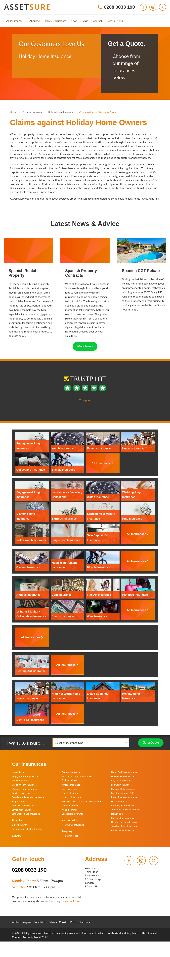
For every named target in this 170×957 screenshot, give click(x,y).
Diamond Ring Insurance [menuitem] (24, 788)
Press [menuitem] (73, 922)
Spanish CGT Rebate (141, 271)
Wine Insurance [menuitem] (70, 809)
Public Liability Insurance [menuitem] (123, 830)
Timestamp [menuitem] (85, 922)
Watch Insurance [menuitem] (20, 780)
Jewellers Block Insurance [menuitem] (124, 826)
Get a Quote (151, 742)
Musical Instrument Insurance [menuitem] (77, 776)
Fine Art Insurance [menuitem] (71, 793)
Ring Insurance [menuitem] (19, 801)
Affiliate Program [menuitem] (22, 922)
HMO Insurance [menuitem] (119, 801)
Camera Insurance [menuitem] (71, 772)
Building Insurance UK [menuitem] (122, 793)
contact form (72, 901)
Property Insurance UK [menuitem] (122, 805)
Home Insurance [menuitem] (70, 835)
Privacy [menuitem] (52, 922)
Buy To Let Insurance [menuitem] (121, 780)
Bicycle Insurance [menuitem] (21, 824)
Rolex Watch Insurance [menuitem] (23, 805)
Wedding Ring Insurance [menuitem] (24, 784)
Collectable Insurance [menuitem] (72, 813)
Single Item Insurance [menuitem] (23, 809)
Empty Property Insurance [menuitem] (124, 797)
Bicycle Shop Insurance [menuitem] (122, 817)
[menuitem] (14, 21)
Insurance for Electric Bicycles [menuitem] (27, 828)
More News (85, 346)
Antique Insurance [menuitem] (71, 784)
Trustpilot (24, 69)
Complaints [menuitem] (40, 922)
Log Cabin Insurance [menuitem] (121, 784)
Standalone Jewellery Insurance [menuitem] (28, 797)
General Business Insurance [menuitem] (125, 822)
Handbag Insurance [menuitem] (71, 797)
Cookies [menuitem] (63, 922)
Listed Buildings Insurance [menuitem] (124, 772)
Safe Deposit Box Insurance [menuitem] (26, 813)
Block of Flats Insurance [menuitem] (123, 788)
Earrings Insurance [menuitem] (21, 793)
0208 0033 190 (29, 870)
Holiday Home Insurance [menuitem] (123, 776)
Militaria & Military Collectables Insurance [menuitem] (83, 801)
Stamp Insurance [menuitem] (70, 805)
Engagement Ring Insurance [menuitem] (26, 776)
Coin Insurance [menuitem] (69, 788)
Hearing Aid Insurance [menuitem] (73, 824)
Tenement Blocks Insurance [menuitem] (125, 809)
